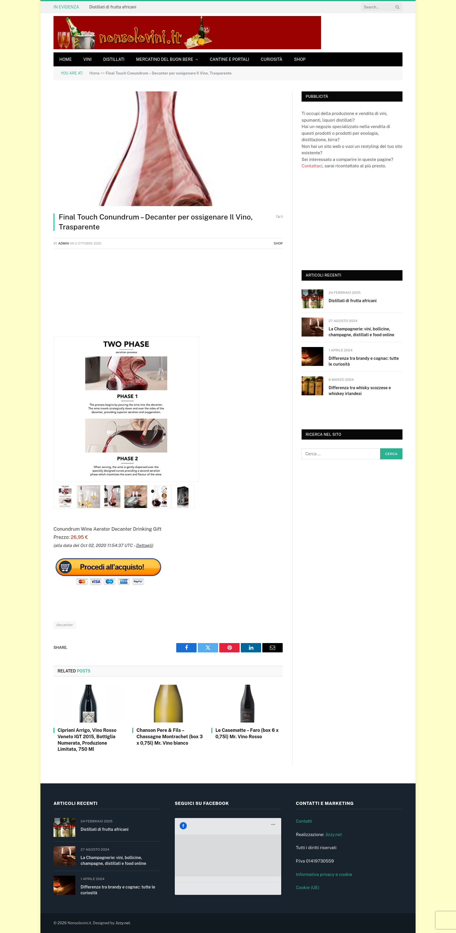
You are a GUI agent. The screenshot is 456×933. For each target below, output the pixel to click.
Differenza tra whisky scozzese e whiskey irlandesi (360, 390)
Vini (87, 59)
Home (65, 59)
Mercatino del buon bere (164, 59)
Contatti (304, 821)
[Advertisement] (168, 296)
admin (63, 243)
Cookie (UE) (307, 887)
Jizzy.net (333, 834)
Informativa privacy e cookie (324, 874)
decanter (64, 625)
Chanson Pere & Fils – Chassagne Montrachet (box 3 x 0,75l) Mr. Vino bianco (169, 736)
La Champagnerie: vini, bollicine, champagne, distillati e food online (361, 332)
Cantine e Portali (229, 59)
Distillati (113, 59)
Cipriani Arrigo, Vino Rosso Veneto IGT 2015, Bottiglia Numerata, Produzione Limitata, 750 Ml (87, 739)
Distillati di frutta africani (112, 7)
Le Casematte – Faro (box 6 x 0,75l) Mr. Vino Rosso (247, 733)
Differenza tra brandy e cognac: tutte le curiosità (364, 361)
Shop (300, 59)
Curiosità (271, 59)
